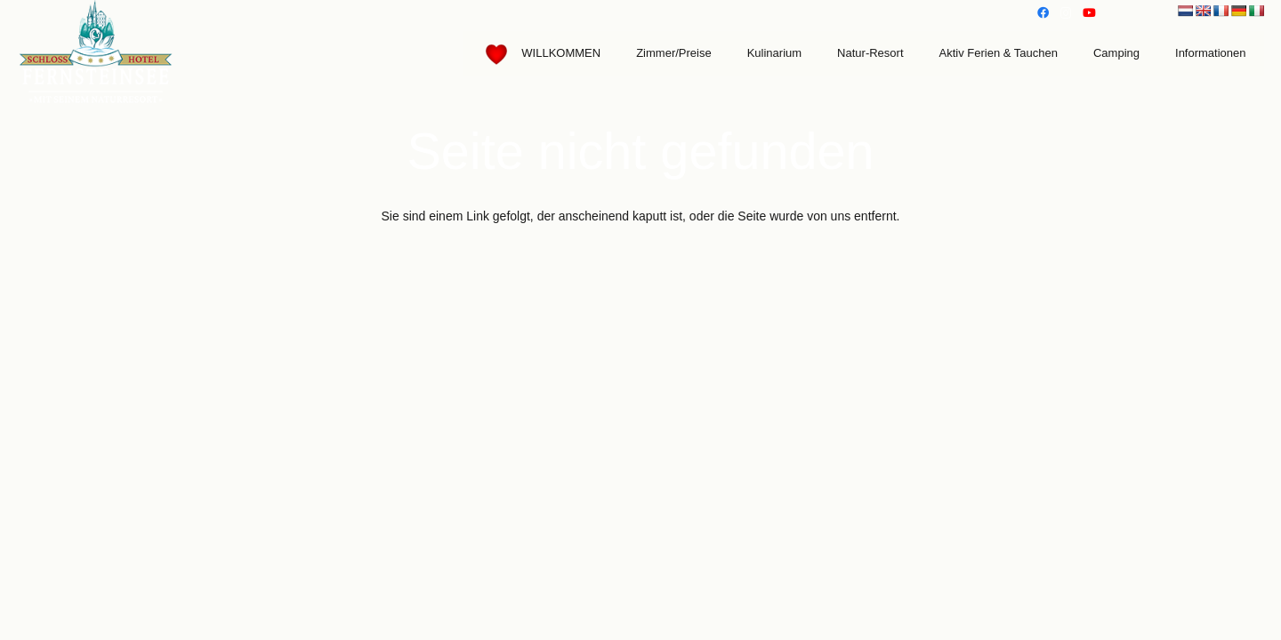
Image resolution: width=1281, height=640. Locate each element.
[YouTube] (1088, 13)
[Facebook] (1042, 13)
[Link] (96, 53)
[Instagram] (1065, 13)
